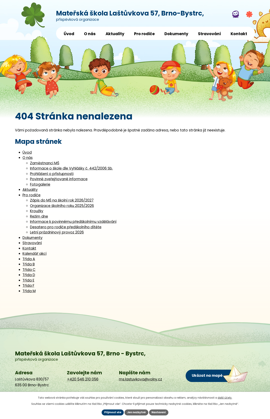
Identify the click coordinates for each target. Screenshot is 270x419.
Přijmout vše (112, 412)
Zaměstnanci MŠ (44, 163)
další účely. (225, 397)
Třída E (28, 280)
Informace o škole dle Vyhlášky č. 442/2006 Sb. (71, 168)
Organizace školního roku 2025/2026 (62, 205)
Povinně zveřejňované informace (59, 179)
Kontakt (239, 33)
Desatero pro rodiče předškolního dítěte (65, 227)
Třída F (28, 285)
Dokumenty (176, 33)
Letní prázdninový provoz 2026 (57, 232)
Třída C (28, 269)
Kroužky (36, 211)
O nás (90, 33)
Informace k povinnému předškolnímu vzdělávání (73, 221)
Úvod (69, 33)
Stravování (209, 33)
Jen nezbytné (136, 412)
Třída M (29, 291)
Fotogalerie (40, 184)
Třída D (28, 274)
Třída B (28, 264)
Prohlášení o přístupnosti (52, 173)
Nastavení (159, 412)
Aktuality (115, 33)
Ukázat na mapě (207, 375)
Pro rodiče (144, 33)
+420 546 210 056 (82, 379)
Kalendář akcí (34, 253)
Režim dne (39, 216)
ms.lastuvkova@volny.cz (140, 379)
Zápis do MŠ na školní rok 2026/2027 (62, 200)
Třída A (28, 259)
